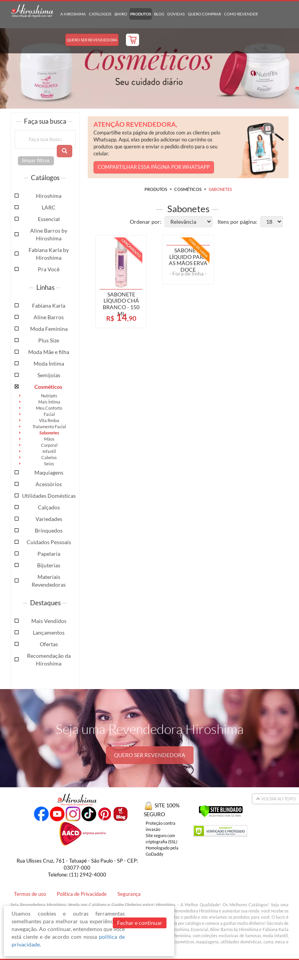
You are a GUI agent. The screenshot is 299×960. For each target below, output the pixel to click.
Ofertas (49, 644)
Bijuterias (48, 565)
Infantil (49, 451)
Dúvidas (176, 14)
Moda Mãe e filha (48, 352)
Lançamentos (49, 632)
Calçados (49, 507)
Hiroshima (48, 195)
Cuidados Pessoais (49, 542)
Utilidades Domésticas (49, 495)
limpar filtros (36, 160)
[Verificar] (221, 810)
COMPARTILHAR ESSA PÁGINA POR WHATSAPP (154, 167)
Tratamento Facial (49, 426)
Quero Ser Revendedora (91, 39)
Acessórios (49, 484)
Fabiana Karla (48, 305)
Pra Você (48, 269)
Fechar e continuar (139, 922)
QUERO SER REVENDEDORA (149, 755)
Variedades (49, 519)
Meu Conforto (49, 407)
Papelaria (48, 553)
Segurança (129, 894)
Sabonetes (49, 432)
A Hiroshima (73, 14)
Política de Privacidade (82, 894)
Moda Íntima (49, 363)
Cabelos (49, 457)
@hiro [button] (120, 14)
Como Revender (241, 14)
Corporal (49, 445)
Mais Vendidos (48, 621)
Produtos (140, 14)
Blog (159, 14)
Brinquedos (49, 530)
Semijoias (48, 375)
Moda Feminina (49, 328)
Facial (49, 414)
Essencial (49, 219)
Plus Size (48, 340)
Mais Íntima (49, 401)
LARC (49, 207)
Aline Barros (49, 317)
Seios (49, 463)
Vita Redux (49, 420)
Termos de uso (30, 894)
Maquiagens (48, 472)
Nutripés (49, 395)
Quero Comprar (204, 14)
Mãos (49, 438)
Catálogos (100, 14)
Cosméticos (48, 386)
